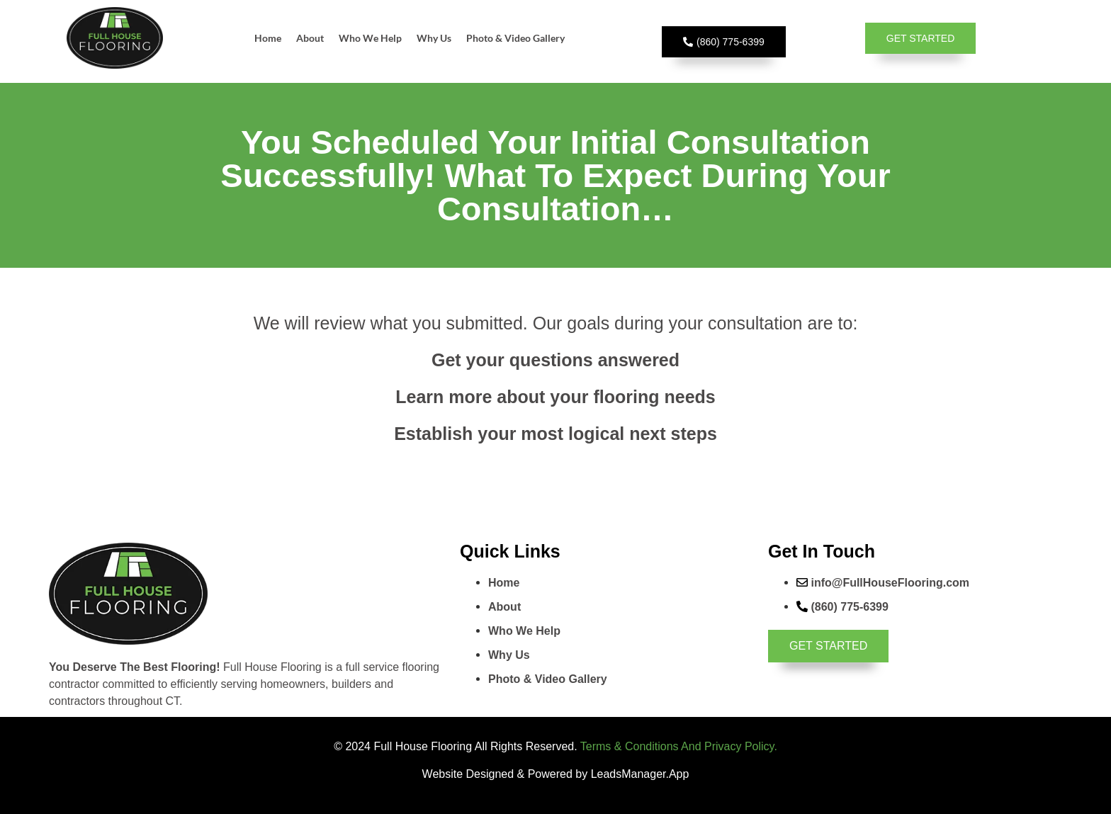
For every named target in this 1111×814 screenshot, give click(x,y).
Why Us (434, 38)
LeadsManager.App (640, 774)
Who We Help (370, 38)
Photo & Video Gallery (515, 38)
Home (267, 38)
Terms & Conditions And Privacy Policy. (678, 746)
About (310, 38)
